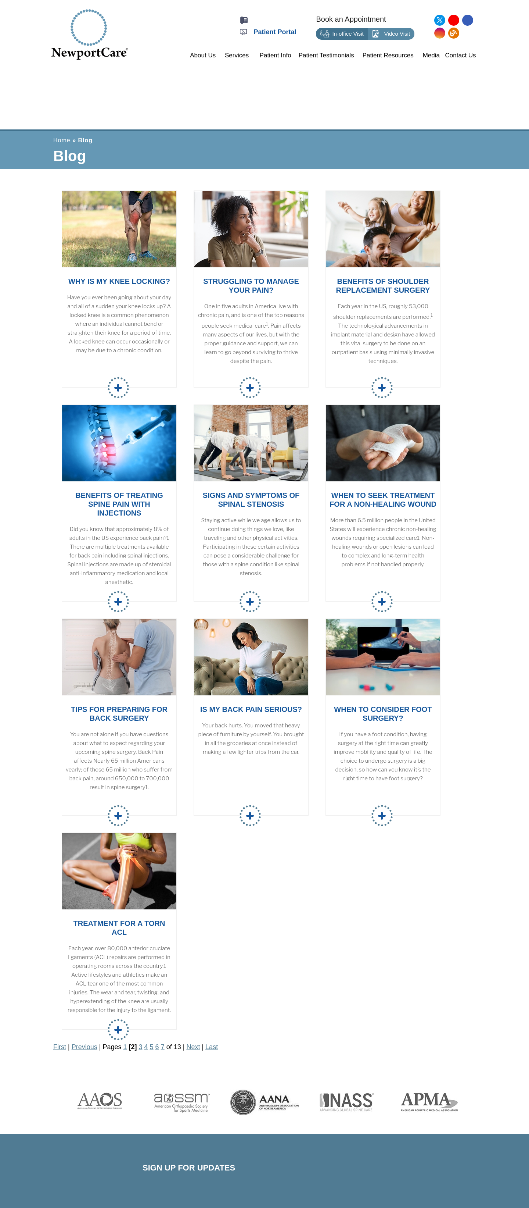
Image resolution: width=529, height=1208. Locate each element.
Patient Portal (275, 32)
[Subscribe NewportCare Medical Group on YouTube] (453, 20)
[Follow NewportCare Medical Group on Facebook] (467, 20)
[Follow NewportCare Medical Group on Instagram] (439, 33)
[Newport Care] (89, 34)
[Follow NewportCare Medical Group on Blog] (453, 33)
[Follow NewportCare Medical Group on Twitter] (439, 20)
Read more (118, 388)
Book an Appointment (351, 19)
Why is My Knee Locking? (119, 281)
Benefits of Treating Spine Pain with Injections (119, 504)
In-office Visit (341, 34)
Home (62, 140)
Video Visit (391, 34)
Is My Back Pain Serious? (251, 709)
